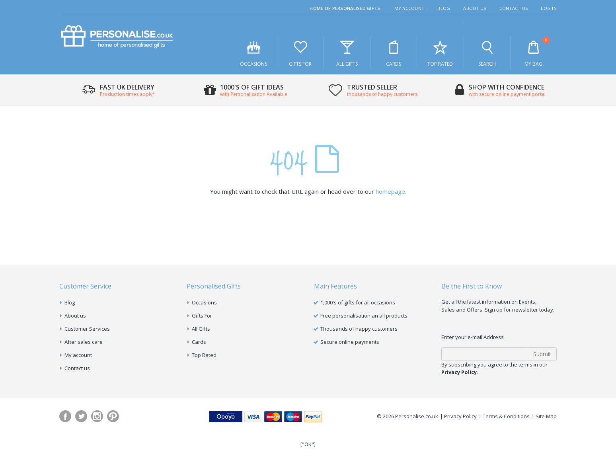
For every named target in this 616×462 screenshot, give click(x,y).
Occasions (253, 53)
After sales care (83, 341)
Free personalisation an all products (363, 315)
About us (75, 315)
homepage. (391, 191)
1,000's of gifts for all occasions (357, 302)
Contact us (77, 368)
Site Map (546, 416)
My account (78, 355)
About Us (474, 8)
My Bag (534, 52)
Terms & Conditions (506, 416)
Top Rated (440, 53)
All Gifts (347, 53)
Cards (393, 53)
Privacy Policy (460, 416)
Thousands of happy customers (359, 328)
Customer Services (87, 328)
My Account (409, 8)
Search (487, 53)
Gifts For (300, 53)
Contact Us (513, 8)
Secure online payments (349, 341)
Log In (549, 8)
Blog (443, 8)
